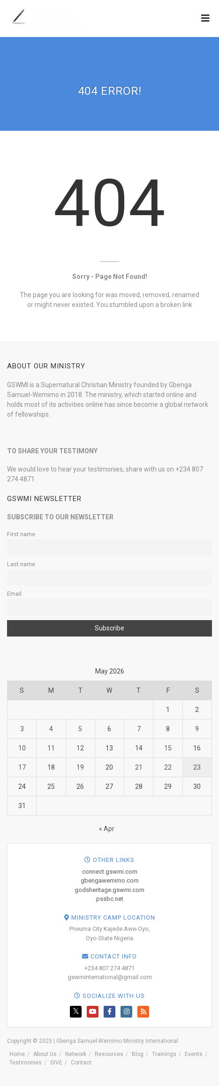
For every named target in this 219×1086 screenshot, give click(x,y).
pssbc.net (109, 898)
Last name (21, 564)
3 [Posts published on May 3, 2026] (22, 729)
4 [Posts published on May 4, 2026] (51, 729)
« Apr (106, 828)
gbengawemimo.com (110, 880)
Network (75, 1054)
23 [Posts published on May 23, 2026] (197, 767)
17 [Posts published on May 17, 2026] (22, 767)
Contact (81, 1062)
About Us (45, 1054)
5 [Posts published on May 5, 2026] (80, 729)
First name (21, 534)
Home (17, 1054)
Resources (109, 1054)
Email (14, 593)
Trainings (164, 1054)
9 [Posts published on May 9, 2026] (197, 729)
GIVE (56, 1062)
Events (194, 1054)
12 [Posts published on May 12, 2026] (80, 748)
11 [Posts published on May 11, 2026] (51, 748)
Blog (137, 1054)
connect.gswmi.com (109, 871)
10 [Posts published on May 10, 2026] (22, 748)
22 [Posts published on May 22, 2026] (168, 767)
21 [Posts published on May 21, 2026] (139, 767)
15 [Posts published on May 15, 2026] (168, 748)
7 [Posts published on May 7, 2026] (139, 729)
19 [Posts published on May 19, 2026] (80, 767)
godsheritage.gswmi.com (109, 889)
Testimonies (25, 1062)
